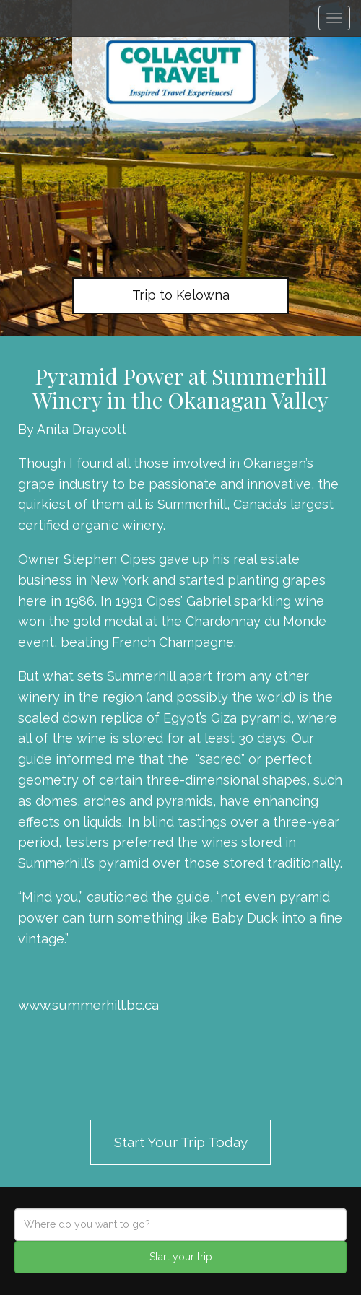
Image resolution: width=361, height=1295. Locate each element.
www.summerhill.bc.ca (88, 1005)
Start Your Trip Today (181, 1142)
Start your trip (180, 1257)
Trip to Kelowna (181, 294)
